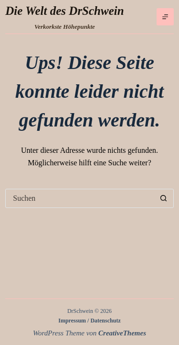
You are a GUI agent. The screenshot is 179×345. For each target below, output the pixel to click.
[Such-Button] (163, 198)
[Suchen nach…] (80, 198)
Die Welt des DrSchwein (64, 10)
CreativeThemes (122, 333)
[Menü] (165, 16)
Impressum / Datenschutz (89, 320)
